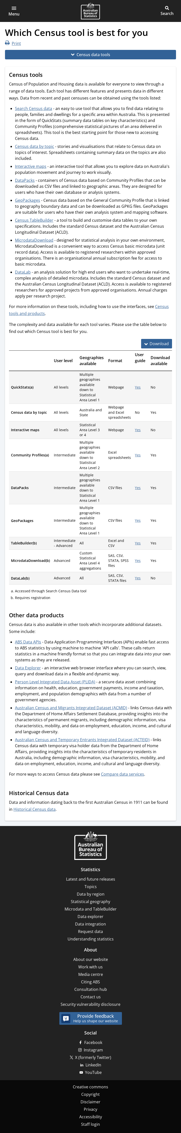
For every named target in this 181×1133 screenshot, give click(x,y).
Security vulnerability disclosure (90, 1004)
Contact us (91, 997)
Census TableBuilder (34, 220)
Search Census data (33, 108)
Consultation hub (90, 989)
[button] (14, 10)
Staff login (90, 1124)
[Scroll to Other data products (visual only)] (68, 615)
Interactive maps (30, 166)
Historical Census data (34, 809)
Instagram (93, 1050)
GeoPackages (27, 200)
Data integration (90, 924)
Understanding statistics (91, 939)
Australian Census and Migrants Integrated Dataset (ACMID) (71, 708)
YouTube (93, 1072)
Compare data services (122, 774)
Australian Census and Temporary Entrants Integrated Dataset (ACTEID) (82, 739)
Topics (91, 886)
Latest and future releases (90, 879)
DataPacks (25, 180)
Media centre (90, 974)
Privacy (90, 1109)
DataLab (23, 272)
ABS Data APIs (28, 642)
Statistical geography (90, 901)
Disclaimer (90, 1102)
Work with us (90, 967)
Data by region (90, 894)
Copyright (90, 1094)
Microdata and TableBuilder (91, 909)
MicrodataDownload (34, 240)
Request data (90, 931)
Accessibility (90, 1117)
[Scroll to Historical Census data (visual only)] (73, 793)
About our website (90, 959)
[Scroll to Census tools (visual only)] (47, 75)
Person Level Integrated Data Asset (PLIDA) (55, 682)
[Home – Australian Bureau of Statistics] (90, 846)
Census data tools (93, 54)
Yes (138, 387)
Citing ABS (90, 982)
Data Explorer (28, 668)
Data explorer (90, 916)
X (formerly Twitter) (93, 1057)
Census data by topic (34, 146)
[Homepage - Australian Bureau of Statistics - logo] (90, 11)
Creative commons (90, 1087)
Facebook (93, 1042)
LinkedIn (93, 1065)
